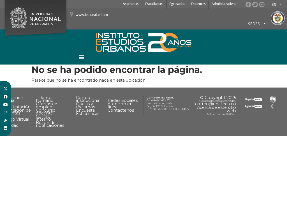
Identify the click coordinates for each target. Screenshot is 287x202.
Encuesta (85, 110)
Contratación (17, 106)
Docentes (198, 4)
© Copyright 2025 (218, 97)
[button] (81, 57)
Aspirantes (131, 4)
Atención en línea (120, 105)
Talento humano (45, 99)
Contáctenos (121, 110)
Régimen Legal (13, 99)
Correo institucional (88, 99)
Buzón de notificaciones (50, 124)
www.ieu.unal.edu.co (92, 15)
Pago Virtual (16, 119)
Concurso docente (45, 111)
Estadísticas (87, 113)
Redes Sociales (123, 100)
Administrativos (224, 4)
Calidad (11, 125)
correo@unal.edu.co (215, 103)
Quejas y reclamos (85, 105)
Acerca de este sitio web (216, 109)
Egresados (177, 4)
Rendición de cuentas (17, 111)
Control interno (44, 118)
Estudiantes (154, 4)
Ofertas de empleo (46, 105)
